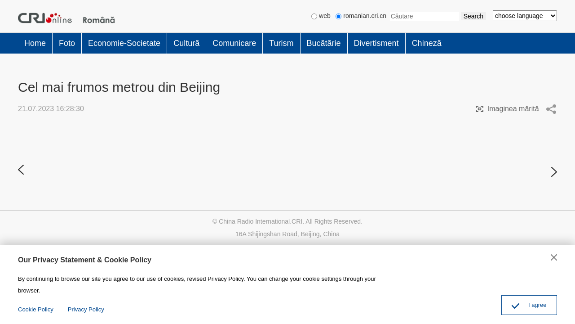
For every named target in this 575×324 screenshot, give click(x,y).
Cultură (186, 43)
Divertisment (376, 43)
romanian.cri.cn (361, 15)
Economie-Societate (124, 43)
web (321, 15)
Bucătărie (324, 43)
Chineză (427, 43)
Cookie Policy (35, 309)
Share (551, 109)
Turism (281, 43)
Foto (67, 43)
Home (35, 43)
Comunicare (234, 43)
